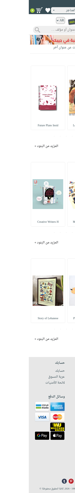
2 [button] (43, 136)
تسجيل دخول (61, 4)
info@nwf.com (64, 470)
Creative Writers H (19, 222)
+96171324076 (64, 464)
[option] (55, 98)
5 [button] (25, 136)
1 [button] (49, 136)
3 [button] (37, 136)
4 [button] (31, 136)
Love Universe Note (55, 125)
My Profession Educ (55, 222)
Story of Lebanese (19, 318)
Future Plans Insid (19, 125)
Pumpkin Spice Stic (56, 318)
